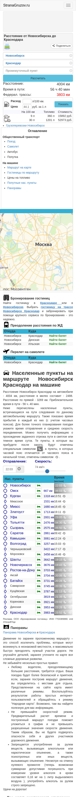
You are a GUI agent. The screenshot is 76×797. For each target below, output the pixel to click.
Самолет (13, 146)
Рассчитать (38, 78)
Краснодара (47, 632)
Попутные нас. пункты (21, 182)
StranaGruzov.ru (16, 5)
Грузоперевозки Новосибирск (25, 125)
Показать (63, 104)
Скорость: (43, 461)
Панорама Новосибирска (19, 632)
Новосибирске (13, 307)
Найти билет (57, 335)
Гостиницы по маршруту (23, 172)
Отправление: (15, 461)
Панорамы (14, 188)
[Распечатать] (7, 48)
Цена (14, 106)
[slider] (47, 471)
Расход (16, 101)
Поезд (11, 141)
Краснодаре (51, 303)
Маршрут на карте (19, 167)
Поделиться (63, 45)
